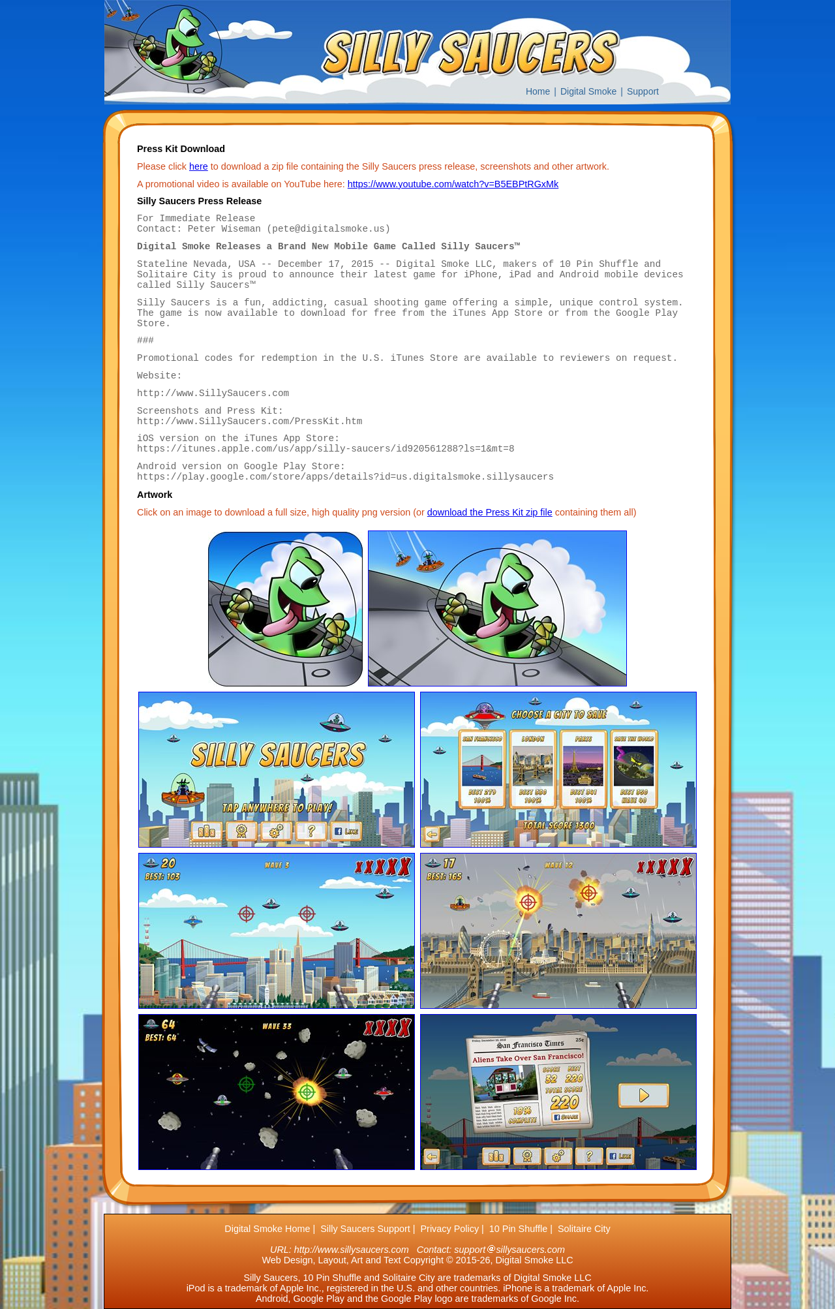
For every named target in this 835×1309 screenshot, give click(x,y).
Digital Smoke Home (267, 1229)
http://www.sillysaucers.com (351, 1249)
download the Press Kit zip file (490, 512)
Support (643, 91)
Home (538, 91)
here (198, 166)
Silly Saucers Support (365, 1229)
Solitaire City (584, 1229)
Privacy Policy (450, 1229)
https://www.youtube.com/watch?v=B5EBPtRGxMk (453, 184)
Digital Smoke (588, 91)
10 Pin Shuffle (518, 1229)
